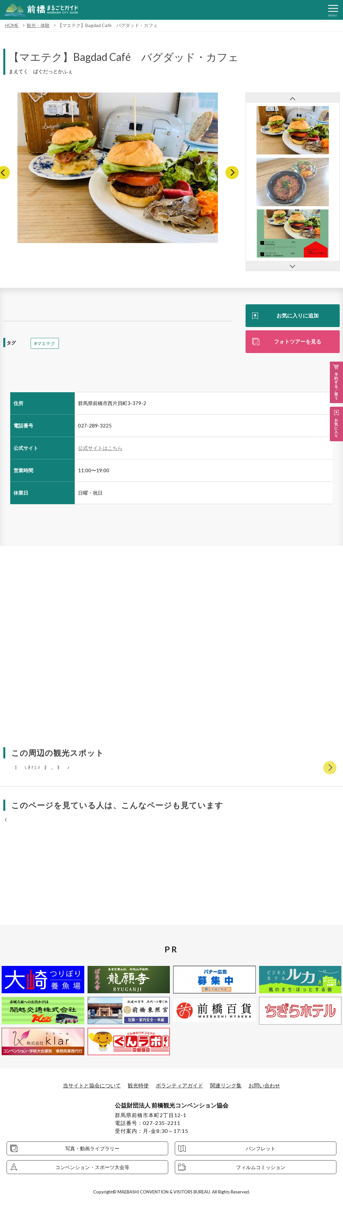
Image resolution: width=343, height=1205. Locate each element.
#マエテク (44, 343)
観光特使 (138, 1085)
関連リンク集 (226, 1085)
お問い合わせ (264, 1085)
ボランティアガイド (179, 1085)
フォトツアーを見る (297, 341)
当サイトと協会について (92, 1085)
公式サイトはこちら (100, 448)
